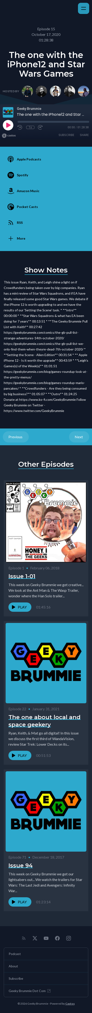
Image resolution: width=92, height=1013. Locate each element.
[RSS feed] (23, 938)
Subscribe (66, 135)
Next (79, 437)
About (13, 966)
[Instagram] (68, 938)
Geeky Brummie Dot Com (30, 991)
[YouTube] (46, 938)
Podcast (15, 954)
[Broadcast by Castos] (9, 135)
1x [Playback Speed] (30, 127)
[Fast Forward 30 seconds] (40, 127)
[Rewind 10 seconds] (20, 127)
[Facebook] (57, 938)
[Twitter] (35, 938)
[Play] (8, 125)
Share (84, 135)
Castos (70, 1003)
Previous (15, 437)
